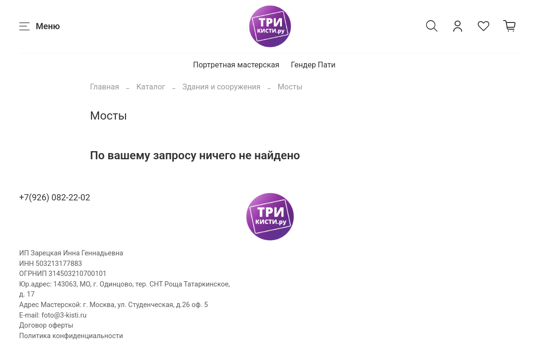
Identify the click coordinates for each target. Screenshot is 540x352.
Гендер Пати (313, 64)
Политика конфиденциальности (71, 336)
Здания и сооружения (221, 86)
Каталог (150, 86)
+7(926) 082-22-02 (54, 197)
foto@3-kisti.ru (64, 315)
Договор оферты (46, 325)
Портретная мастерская (236, 64)
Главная (104, 86)
